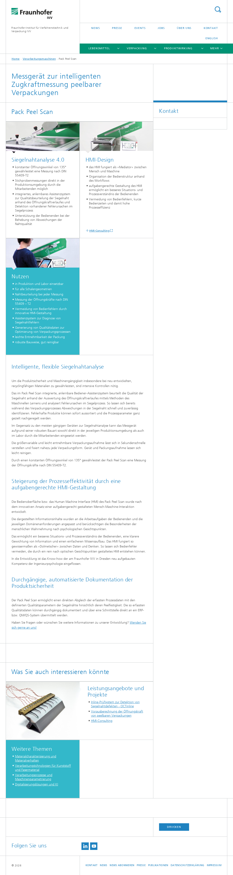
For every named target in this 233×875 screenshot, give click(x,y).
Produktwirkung (178, 48)
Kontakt (211, 28)
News (95, 28)
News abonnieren (122, 865)
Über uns (184, 28)
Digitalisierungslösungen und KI (36, 784)
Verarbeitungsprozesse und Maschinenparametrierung (33, 777)
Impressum (214, 865)
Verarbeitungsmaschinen (39, 58)
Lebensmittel (99, 48)
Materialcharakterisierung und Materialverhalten (35, 758)
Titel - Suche (217, 9)
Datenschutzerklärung (187, 865)
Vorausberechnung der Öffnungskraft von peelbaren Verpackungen (117, 714)
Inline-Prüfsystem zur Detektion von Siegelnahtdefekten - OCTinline (115, 704)
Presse (117, 28)
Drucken (174, 827)
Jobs (161, 28)
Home (16, 58)
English (211, 38)
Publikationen (158, 865)
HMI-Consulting (99, 230)
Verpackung (137, 48)
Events (140, 28)
